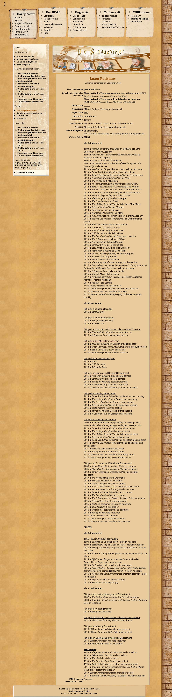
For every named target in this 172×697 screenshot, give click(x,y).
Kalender (48, 27)
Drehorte (21, 118)
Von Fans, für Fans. (89, 693)
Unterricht (78, 24)
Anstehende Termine (113, 27)
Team (47, 21)
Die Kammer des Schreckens (31, 76)
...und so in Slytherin (27, 61)
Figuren (19, 20)
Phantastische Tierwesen (30, 99)
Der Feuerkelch (25, 81)
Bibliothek (78, 21)
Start (17, 47)
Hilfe (46, 32)
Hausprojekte (51, 18)
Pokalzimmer (80, 27)
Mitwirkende (23, 115)
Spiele (18, 37)
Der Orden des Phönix (28, 83)
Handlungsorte (22, 28)
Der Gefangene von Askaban (31, 78)
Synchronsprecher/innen (29, 113)
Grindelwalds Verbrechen (30, 101)
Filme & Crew (21, 31)
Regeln (47, 30)
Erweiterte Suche (25, 172)
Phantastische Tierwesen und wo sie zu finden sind (111, 93)
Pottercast (107, 18)
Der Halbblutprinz (26, 86)
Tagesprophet (109, 15)
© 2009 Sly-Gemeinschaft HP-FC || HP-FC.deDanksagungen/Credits (79, 690)
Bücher (18, 17)
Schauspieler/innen (27, 110)
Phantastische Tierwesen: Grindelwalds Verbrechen (112, 99)
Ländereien (79, 18)
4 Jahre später (24, 64)
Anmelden (136, 21)
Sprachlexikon (109, 24)
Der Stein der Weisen (27, 73)
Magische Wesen (24, 23)
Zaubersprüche (23, 26)
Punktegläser (80, 30)
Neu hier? (136, 15)
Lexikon (106, 21)
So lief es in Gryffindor (28, 59)
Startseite (49, 15)
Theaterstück (22, 34)
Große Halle (79, 15)
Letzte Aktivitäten (53, 24)
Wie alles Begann (25, 56)
